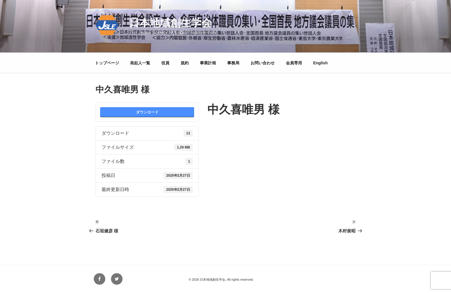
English (320, 63)
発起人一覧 (140, 63)
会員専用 (294, 63)
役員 (165, 63)
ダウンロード (147, 112)
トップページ (107, 63)
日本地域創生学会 (170, 23)
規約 (185, 63)
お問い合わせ (263, 63)
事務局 (233, 63)
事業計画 (208, 63)
